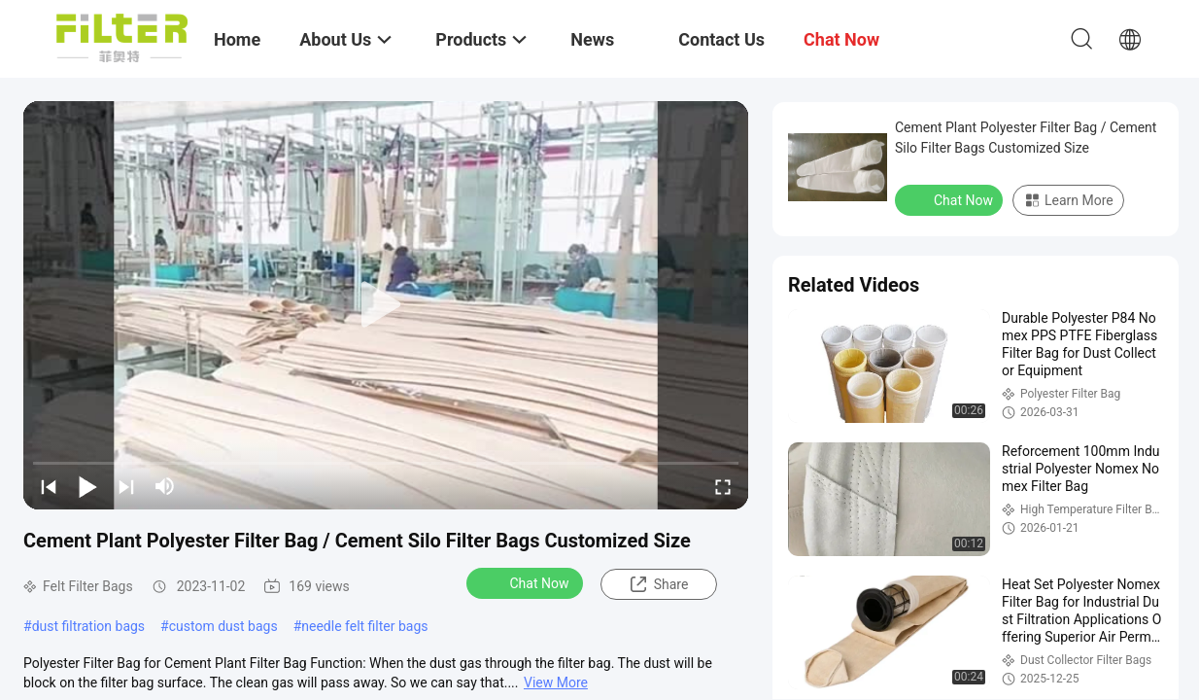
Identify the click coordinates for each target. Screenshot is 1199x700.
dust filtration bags (88, 626)
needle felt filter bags (364, 626)
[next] (126, 486)
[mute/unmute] (165, 486)
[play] (385, 305)
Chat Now (527, 582)
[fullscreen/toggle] (722, 486)
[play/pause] (87, 486)
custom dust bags (223, 626)
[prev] (48, 486)
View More (556, 682)
